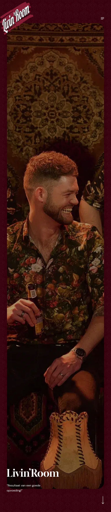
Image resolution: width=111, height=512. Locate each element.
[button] (102, 18)
